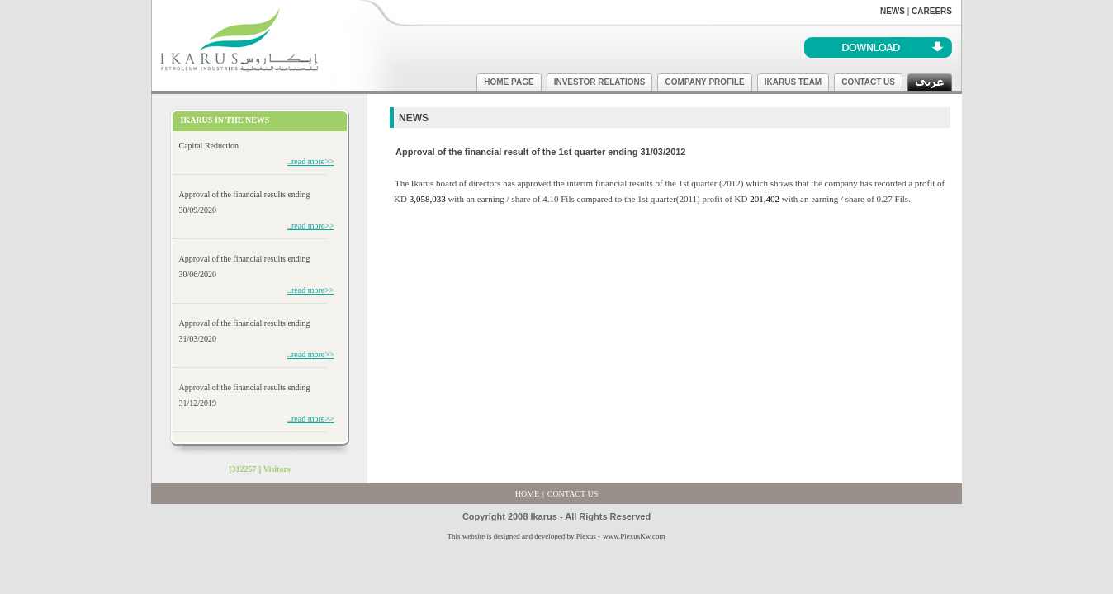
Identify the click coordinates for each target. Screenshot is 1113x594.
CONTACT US (868, 82)
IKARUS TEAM (793, 82)
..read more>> (310, 161)
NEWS (892, 11)
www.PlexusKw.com (634, 536)
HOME (527, 493)
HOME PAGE (508, 82)
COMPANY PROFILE (704, 82)
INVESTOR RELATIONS (600, 82)
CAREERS (932, 11)
